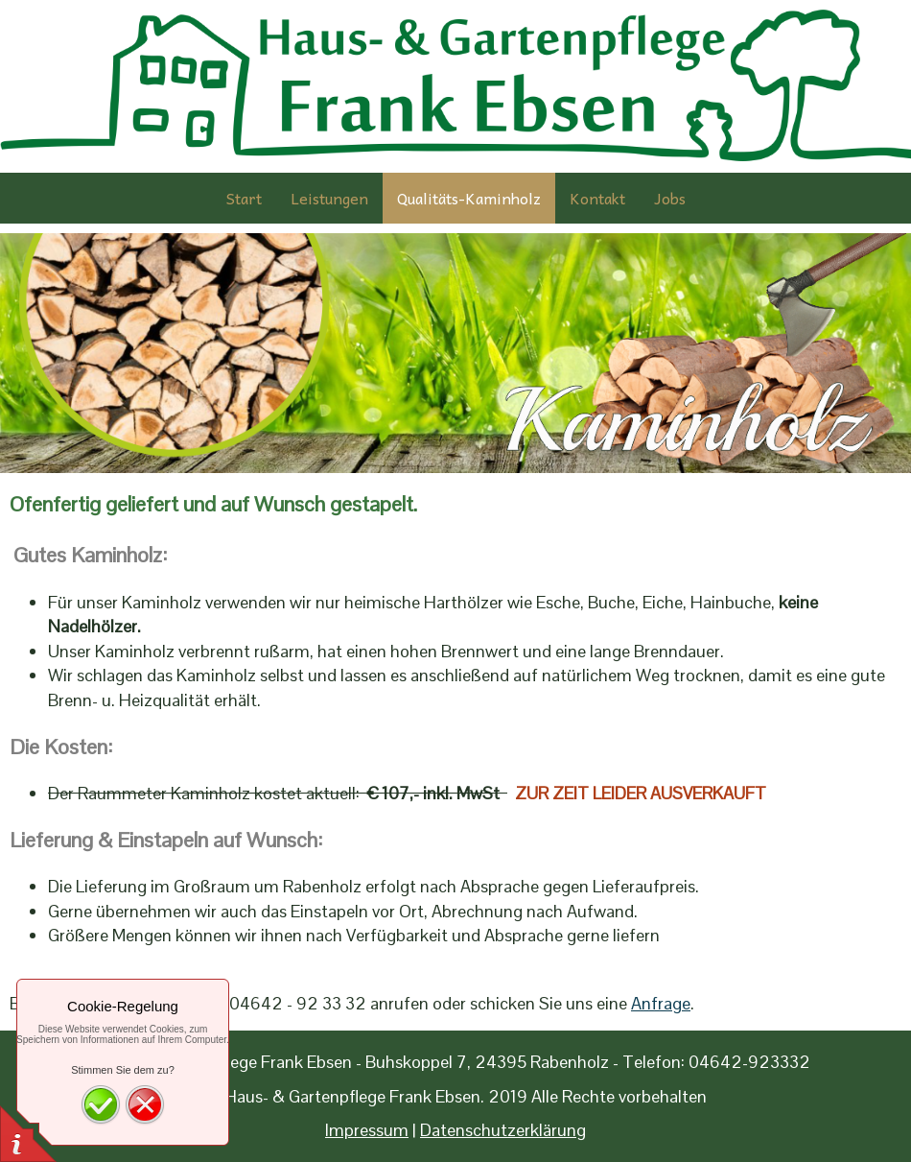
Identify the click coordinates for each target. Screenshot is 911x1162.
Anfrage (660, 1003)
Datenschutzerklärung (503, 1130)
